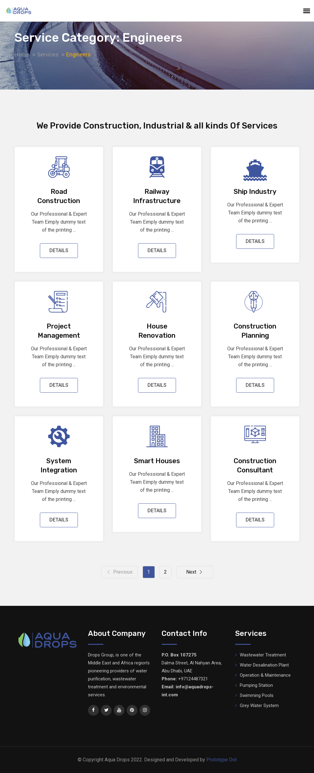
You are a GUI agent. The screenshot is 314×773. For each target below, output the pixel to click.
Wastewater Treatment (263, 655)
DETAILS (58, 250)
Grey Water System (259, 705)
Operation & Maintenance (265, 675)
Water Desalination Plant (264, 665)
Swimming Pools (257, 695)
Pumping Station (256, 685)
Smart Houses (157, 461)
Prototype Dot (221, 760)
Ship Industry (255, 191)
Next (194, 572)
